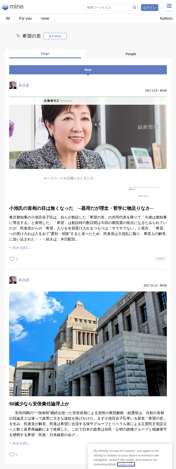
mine (45, 18)
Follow (56, 36)
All (8, 18)
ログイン (149, 7)
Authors (166, 18)
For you (25, 18)
